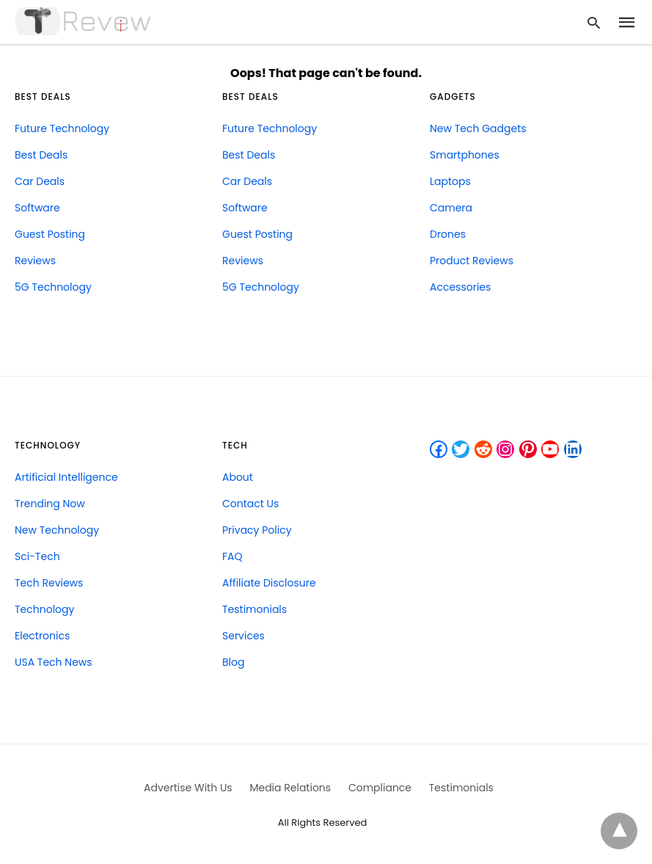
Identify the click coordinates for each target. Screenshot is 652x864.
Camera (451, 207)
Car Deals (40, 181)
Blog (233, 662)
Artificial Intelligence (66, 477)
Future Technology (62, 128)
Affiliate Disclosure (269, 583)
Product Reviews (471, 260)
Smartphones (464, 155)
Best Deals (41, 155)
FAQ (232, 556)
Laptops (450, 181)
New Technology (57, 530)
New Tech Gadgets (478, 128)
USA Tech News (53, 662)
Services (243, 635)
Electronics (42, 635)
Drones (448, 234)
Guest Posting (50, 234)
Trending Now (50, 503)
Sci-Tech (37, 556)
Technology (44, 609)
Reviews (35, 260)
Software (37, 207)
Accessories (460, 287)
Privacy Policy (257, 530)
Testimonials (254, 609)
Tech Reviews (49, 583)
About (237, 477)
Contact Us (250, 503)
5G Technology (53, 287)
